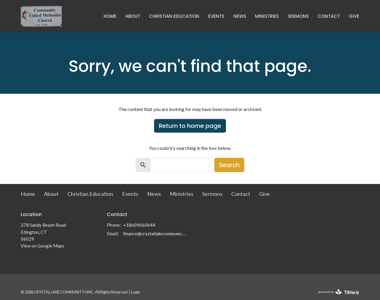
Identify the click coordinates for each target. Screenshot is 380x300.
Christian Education (174, 16)
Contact (329, 16)
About (132, 16)
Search (229, 165)
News (239, 16)
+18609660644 (139, 225)
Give (354, 16)
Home (110, 16)
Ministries (267, 16)
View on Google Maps (42, 245)
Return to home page (190, 126)
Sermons (298, 16)
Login (135, 292)
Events (216, 16)
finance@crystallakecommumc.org (155, 233)
